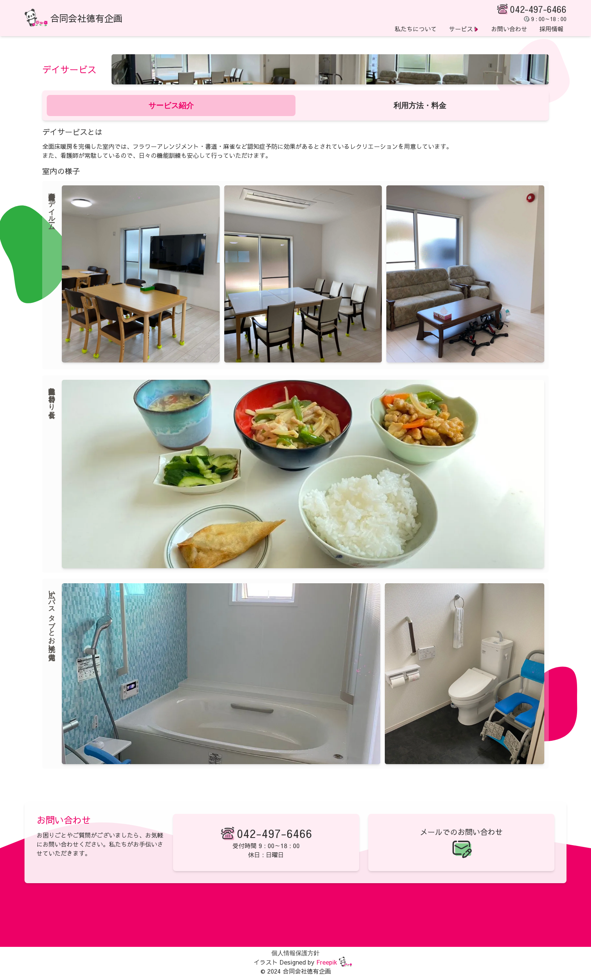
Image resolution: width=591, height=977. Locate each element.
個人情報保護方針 (295, 953)
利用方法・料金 (419, 105)
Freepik (326, 962)
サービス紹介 (171, 105)
